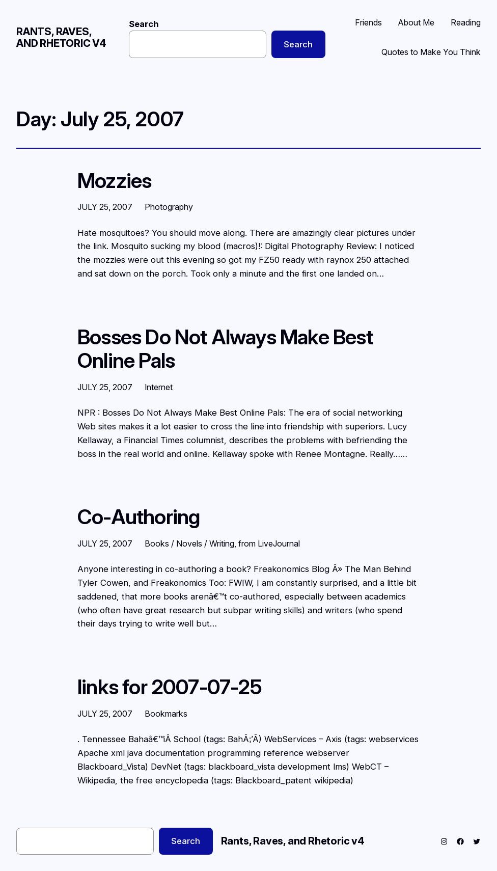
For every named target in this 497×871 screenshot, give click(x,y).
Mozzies (114, 181)
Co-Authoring (138, 517)
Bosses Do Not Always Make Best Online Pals (225, 349)
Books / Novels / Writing (189, 543)
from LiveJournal (269, 543)
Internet (159, 387)
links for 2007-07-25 (169, 687)
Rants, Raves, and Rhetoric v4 (61, 37)
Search (144, 24)
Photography (169, 207)
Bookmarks (166, 714)
